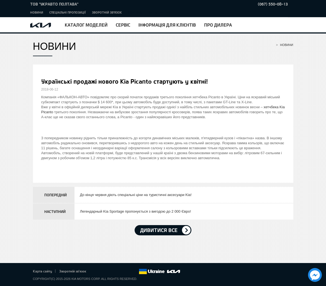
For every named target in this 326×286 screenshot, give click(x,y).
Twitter (104, 271)
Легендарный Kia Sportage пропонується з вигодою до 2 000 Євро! (135, 211)
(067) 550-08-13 (273, 4)
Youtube (119, 271)
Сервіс (123, 24)
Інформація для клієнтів (167, 24)
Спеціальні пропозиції (67, 12)
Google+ (111, 271)
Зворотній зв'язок (107, 12)
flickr (134, 271)
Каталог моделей (86, 24)
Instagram (127, 271)
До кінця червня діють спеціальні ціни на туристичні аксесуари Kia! (136, 195)
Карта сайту (42, 271)
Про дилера (218, 24)
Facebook (96, 271)
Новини (36, 12)
